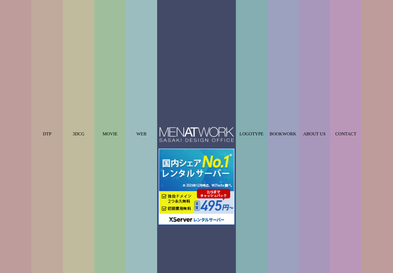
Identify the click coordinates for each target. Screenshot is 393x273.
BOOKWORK (283, 68)
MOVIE (110, 68)
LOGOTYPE (251, 68)
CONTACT (346, 68)
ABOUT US (314, 68)
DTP (47, 68)
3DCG (78, 68)
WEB (141, 68)
